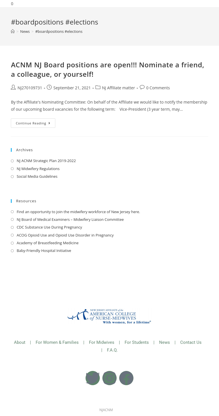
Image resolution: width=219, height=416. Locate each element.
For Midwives (101, 342)
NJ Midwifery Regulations (38, 168)
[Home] (13, 31)
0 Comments (158, 87)
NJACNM (106, 409)
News (164, 342)
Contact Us (191, 342)
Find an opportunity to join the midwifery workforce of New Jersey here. (78, 211)
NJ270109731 (29, 87)
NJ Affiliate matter (118, 87)
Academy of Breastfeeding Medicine (47, 242)
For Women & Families (57, 342)
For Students (137, 342)
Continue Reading (35, 121)
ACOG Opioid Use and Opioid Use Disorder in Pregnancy (65, 235)
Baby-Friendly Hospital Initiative (44, 250)
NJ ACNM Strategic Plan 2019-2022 (46, 160)
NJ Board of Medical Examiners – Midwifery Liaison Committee (70, 219)
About (19, 342)
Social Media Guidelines (37, 176)
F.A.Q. (112, 350)
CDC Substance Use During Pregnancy (49, 227)
